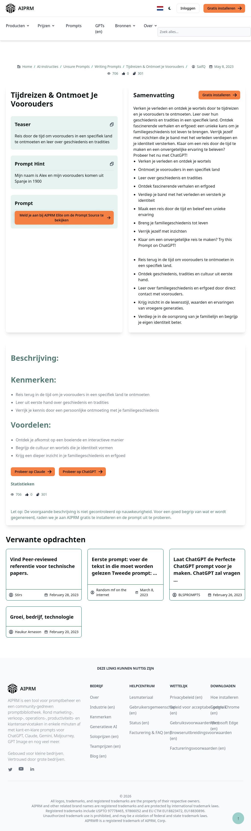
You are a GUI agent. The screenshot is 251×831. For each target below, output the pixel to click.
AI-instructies (48, 66)
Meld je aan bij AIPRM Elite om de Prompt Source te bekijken (65, 217)
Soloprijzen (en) (104, 736)
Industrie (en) (102, 707)
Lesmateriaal (141, 697)
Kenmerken (100, 717)
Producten (18, 25)
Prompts (74, 25)
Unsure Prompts (76, 66)
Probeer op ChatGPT (83, 471)
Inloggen (188, 8)
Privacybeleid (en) (186, 697)
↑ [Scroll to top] (238, 818)
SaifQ (201, 66)
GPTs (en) (99, 28)
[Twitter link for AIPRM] (10, 769)
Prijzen (46, 25)
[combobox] (204, 31)
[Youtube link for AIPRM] (22, 770)
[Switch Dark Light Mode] (170, 8)
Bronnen (125, 25)
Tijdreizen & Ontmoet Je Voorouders (155, 66)
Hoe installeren (224, 697)
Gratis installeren (224, 8)
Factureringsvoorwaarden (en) (197, 748)
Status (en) (139, 722)
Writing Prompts (108, 66)
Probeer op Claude (33, 471)
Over (151, 25)
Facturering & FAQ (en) (150, 732)
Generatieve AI (103, 726)
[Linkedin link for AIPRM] (33, 770)
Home (27, 66)
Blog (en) (98, 756)
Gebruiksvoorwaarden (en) (194, 722)
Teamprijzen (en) (105, 746)
